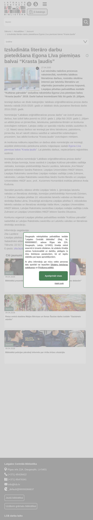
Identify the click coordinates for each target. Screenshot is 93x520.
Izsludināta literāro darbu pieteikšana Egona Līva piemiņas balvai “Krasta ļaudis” (41, 34)
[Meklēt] (46, 22)
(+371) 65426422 (17, 474)
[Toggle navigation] (44, 4)
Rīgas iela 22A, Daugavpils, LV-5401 (27, 469)
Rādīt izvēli (59, 283)
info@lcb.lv (14, 484)
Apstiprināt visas (53, 276)
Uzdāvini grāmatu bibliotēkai (21, 506)
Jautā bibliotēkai (14, 497)
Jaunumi (30, 31)
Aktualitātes (19, 31)
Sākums (7, 31)
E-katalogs (37, 12)
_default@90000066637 (21, 489)
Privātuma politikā (46, 268)
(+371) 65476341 (17, 479)
